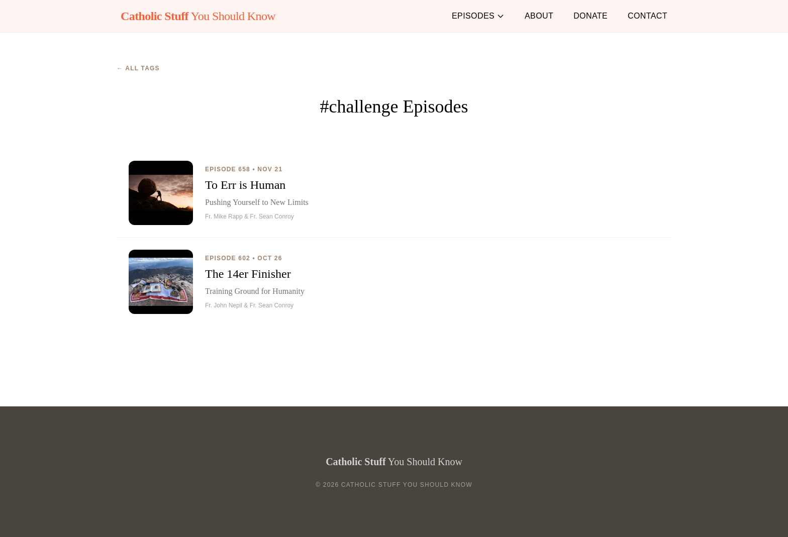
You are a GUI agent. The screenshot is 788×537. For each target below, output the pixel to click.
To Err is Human (245, 184)
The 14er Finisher (248, 273)
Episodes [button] (478, 16)
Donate (590, 16)
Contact (647, 16)
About (539, 16)
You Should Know (198, 16)
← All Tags (138, 68)
